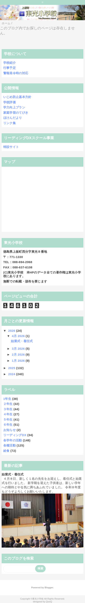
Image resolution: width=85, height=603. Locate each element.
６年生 (8, 424)
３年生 (8, 409)
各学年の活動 (12, 440)
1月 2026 (19, 360)
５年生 (8, 419)
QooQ (49, 601)
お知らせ (9, 430)
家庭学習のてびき (15, 112)
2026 (12, 330)
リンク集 (9, 123)
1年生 (7, 398)
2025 (12, 368)
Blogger (49, 587)
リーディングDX (14, 435)
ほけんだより (12, 117)
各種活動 (9, 445)
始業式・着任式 (22, 341)
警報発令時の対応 (15, 73)
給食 (6, 450)
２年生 (8, 404)
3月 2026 (19, 348)
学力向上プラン (14, 107)
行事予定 (9, 67)
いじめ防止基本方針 (17, 97)
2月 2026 (19, 354)
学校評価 (9, 102)
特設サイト (11, 147)
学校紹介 (9, 62)
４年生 (8, 414)
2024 (12, 374)
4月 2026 (19, 336)
